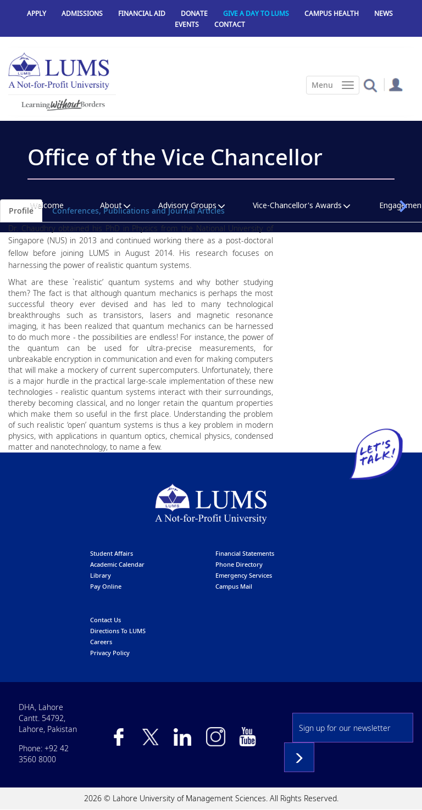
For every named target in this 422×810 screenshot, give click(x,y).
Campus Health (331, 13)
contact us (105, 620)
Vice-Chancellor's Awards (297, 205)
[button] (370, 85)
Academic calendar (117, 564)
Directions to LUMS (118, 631)
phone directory (239, 564)
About (111, 205)
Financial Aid (141, 13)
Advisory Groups (187, 205)
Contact (229, 24)
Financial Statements (244, 553)
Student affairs (111, 553)
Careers (101, 642)
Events (187, 24)
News (383, 13)
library (100, 575)
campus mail (233, 586)
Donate (194, 13)
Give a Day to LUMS (256, 13)
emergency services (243, 575)
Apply (36, 13)
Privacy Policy (110, 653)
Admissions (82, 13)
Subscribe (299, 757)
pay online (105, 586)
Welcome (47, 205)
